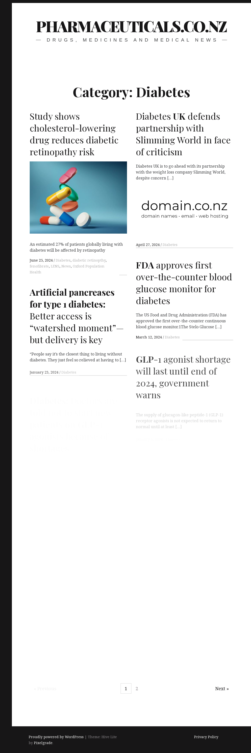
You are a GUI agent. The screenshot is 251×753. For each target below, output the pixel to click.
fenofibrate (39, 266)
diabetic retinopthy (89, 260)
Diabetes (63, 260)
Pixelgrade (43, 743)
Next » (222, 688)
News (66, 266)
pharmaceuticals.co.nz (131, 26)
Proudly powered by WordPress (56, 737)
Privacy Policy (206, 737)
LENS (55, 266)
